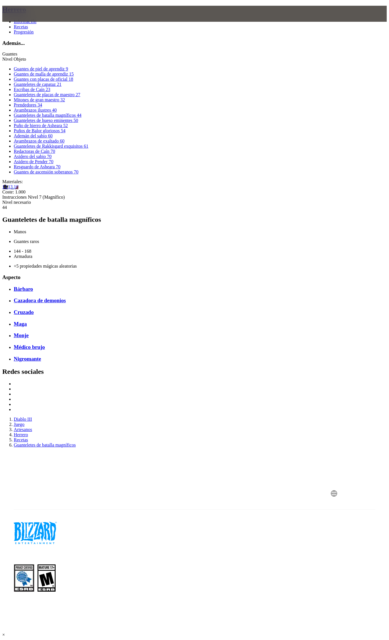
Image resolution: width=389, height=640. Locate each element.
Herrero (14, 9)
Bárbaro (23, 289)
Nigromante (27, 359)
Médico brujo (29, 347)
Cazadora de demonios (40, 300)
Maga (20, 324)
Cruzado (24, 312)
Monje (21, 335)
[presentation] (24, 20)
